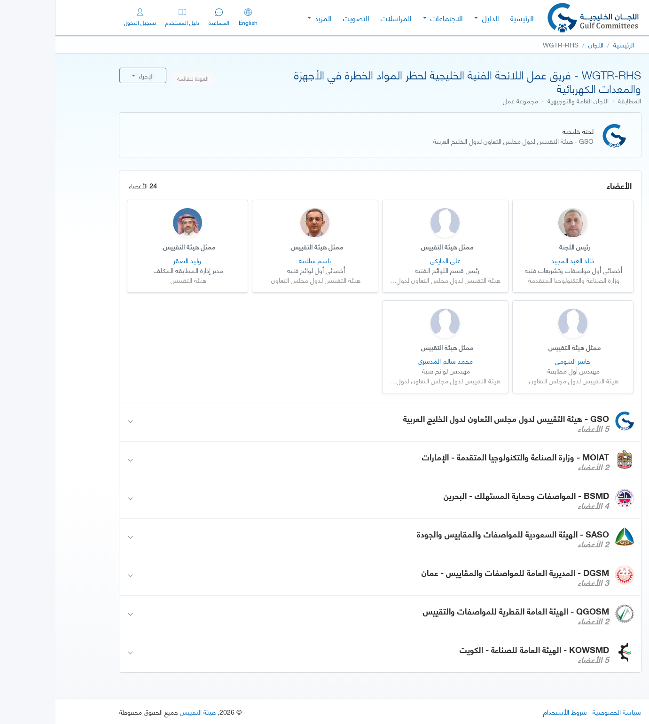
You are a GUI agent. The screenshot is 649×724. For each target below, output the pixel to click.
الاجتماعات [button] (390, 17)
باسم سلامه (259, 260)
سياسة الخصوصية (561, 711)
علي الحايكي (390, 260)
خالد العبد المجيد (517, 260)
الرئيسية (466, 17)
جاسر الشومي (517, 360)
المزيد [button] (267, 17)
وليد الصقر (132, 260)
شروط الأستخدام (510, 711)
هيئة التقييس (142, 711)
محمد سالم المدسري (389, 360)
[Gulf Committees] (539, 17)
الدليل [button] (434, 17)
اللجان (540, 44)
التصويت (301, 17)
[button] (325, 422)
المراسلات (340, 17)
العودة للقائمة (137, 78)
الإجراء (89, 75)
